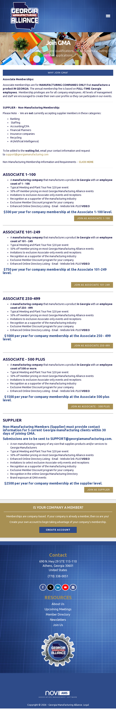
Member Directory (58, 614)
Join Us (58, 625)
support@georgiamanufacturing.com (27, 154)
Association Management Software (58, 694)
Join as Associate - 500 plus (90, 406)
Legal (86, 704)
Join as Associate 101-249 (92, 284)
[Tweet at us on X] (50, 587)
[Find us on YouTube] (65, 587)
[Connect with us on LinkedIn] (57, 587)
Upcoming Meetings (58, 609)
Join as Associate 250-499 (92, 345)
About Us (58, 604)
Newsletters (58, 619)
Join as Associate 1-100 (93, 218)
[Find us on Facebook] (42, 587)
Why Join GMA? (58, 72)
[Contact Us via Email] (73, 587)
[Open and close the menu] (79, 16)
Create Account (58, 529)
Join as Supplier (98, 489)
